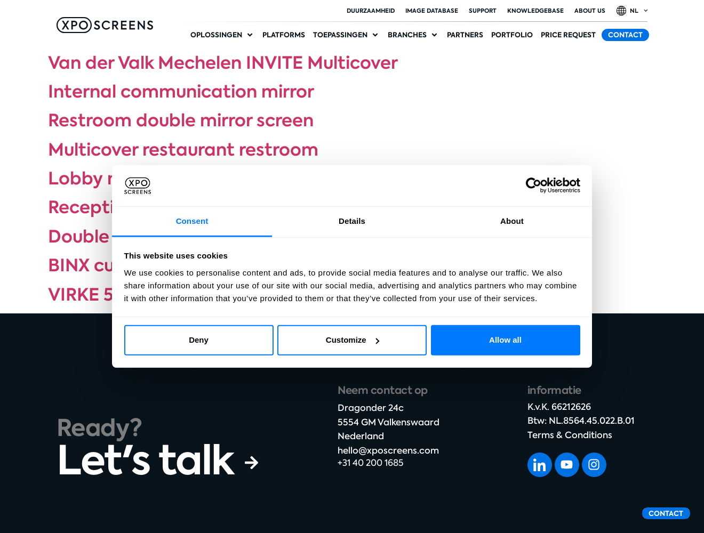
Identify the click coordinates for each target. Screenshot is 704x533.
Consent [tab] (192, 220)
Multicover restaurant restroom (183, 149)
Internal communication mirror (181, 91)
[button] (222, 35)
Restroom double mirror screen (181, 120)
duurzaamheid (371, 10)
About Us (589, 10)
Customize (352, 339)
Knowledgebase (535, 10)
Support (483, 10)
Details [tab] (352, 220)
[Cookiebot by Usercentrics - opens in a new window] (533, 185)
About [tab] (512, 220)
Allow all (505, 339)
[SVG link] (105, 25)
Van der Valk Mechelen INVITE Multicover (223, 63)
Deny (199, 339)
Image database (431, 10)
